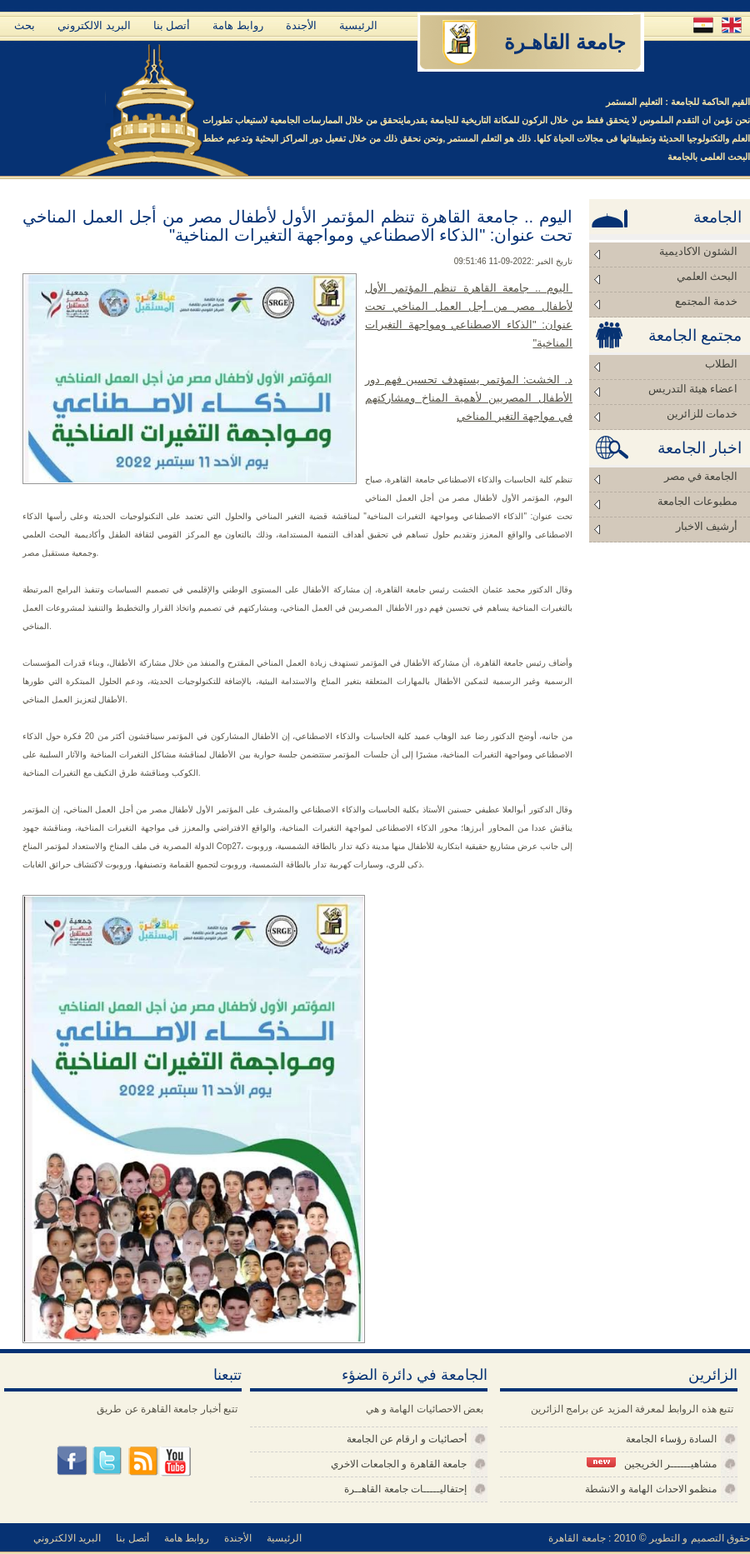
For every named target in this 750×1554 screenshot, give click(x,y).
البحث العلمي (707, 276)
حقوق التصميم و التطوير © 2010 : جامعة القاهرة (649, 1538)
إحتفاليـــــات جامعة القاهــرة (405, 1489)
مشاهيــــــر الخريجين (652, 1463)
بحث (24, 25)
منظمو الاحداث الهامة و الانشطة (651, 1489)
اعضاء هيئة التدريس (693, 388)
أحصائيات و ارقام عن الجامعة (407, 1439)
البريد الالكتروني (94, 25)
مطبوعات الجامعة (698, 501)
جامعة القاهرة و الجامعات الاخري (399, 1464)
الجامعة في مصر (701, 476)
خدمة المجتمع (706, 301)
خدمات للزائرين (702, 413)
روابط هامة (237, 25)
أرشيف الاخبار (707, 526)
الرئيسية (358, 25)
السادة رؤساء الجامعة (671, 1439)
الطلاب (721, 363)
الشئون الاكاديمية (698, 251)
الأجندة (301, 25)
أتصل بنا (172, 25)
